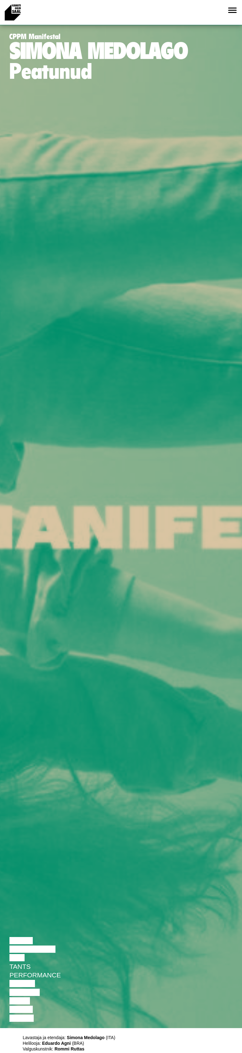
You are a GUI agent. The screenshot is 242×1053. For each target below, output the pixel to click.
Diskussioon (32, 949)
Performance (35, 975)
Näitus (21, 1018)
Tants (20, 966)
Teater (22, 983)
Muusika (24, 992)
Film (17, 957)
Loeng (21, 940)
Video (19, 1000)
